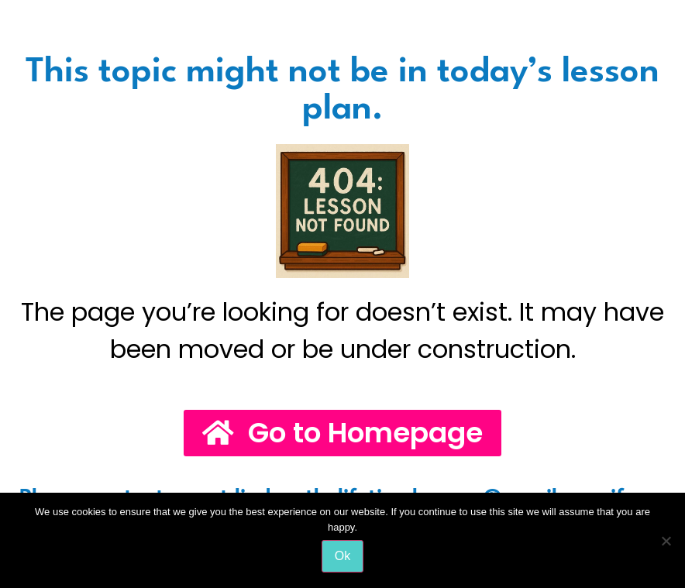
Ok (342, 555)
